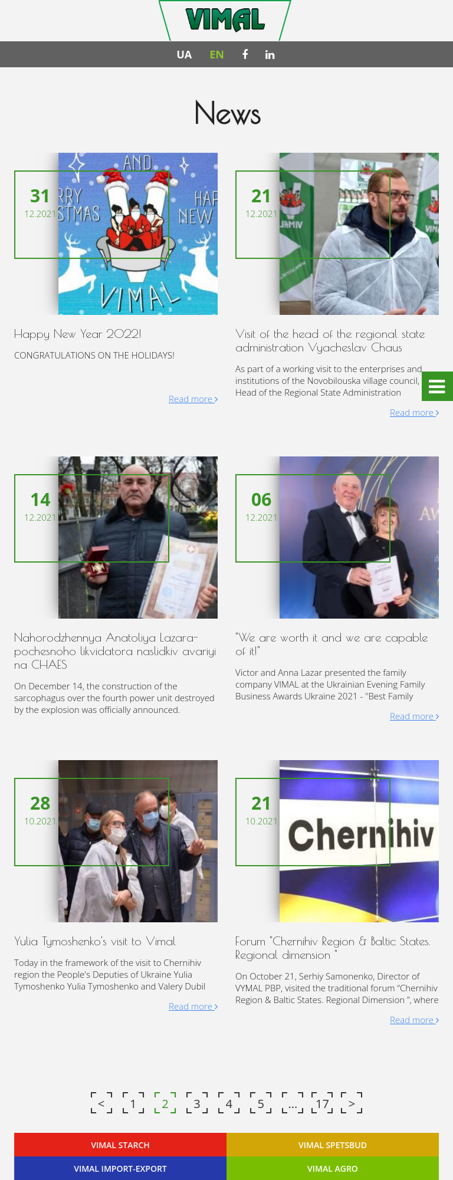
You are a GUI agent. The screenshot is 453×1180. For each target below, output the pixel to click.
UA (184, 55)
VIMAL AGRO (332, 1167)
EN (216, 55)
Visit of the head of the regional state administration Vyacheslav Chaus (329, 340)
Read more (193, 399)
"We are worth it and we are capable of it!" (331, 644)
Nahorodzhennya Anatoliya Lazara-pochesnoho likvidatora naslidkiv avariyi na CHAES (115, 650)
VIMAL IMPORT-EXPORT (120, 1167)
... (292, 1103)
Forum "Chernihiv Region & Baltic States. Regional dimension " (332, 947)
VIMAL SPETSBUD (332, 1143)
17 (322, 1103)
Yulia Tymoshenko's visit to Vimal (95, 940)
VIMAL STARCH (120, 1143)
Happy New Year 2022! (78, 334)
